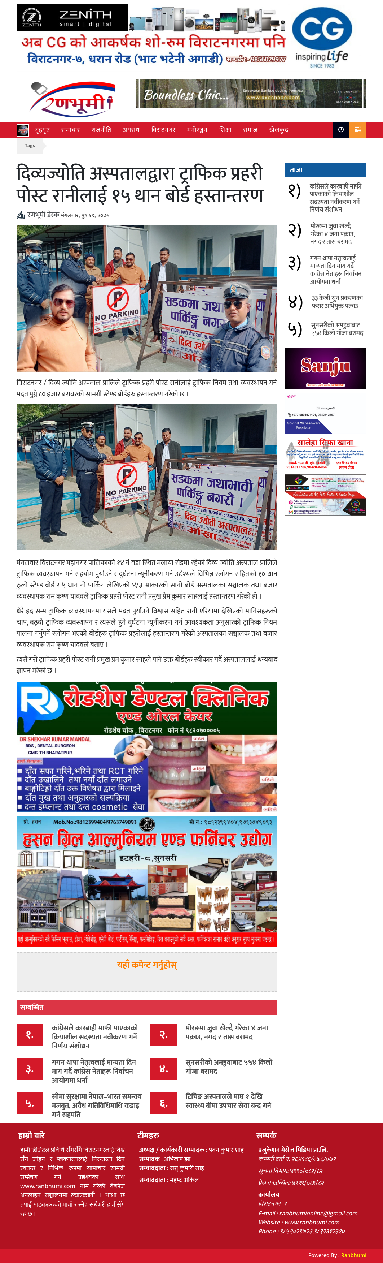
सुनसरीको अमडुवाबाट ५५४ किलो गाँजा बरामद (229, 1067)
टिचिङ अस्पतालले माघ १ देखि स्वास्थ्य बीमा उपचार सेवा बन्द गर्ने (228, 1101)
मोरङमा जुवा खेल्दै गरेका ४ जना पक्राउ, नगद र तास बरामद (227, 1032)
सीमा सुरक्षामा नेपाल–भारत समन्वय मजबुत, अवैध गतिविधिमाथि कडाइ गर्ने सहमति (97, 1106)
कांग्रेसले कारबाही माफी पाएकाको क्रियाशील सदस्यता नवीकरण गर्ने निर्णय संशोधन (95, 1037)
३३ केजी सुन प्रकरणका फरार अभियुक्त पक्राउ (337, 302)
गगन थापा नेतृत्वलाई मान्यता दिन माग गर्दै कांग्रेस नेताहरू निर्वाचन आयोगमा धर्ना (94, 1071)
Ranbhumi (353, 1255)
